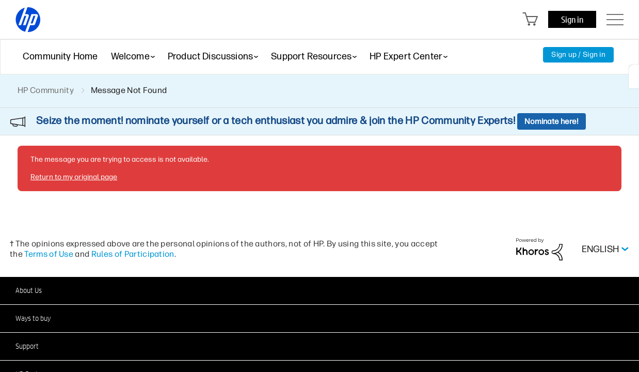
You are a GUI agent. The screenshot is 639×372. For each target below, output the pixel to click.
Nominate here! (551, 121)
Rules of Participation (132, 254)
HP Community (46, 90)
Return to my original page (73, 177)
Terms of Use (48, 254)
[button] (319, 290)
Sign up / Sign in (578, 54)
